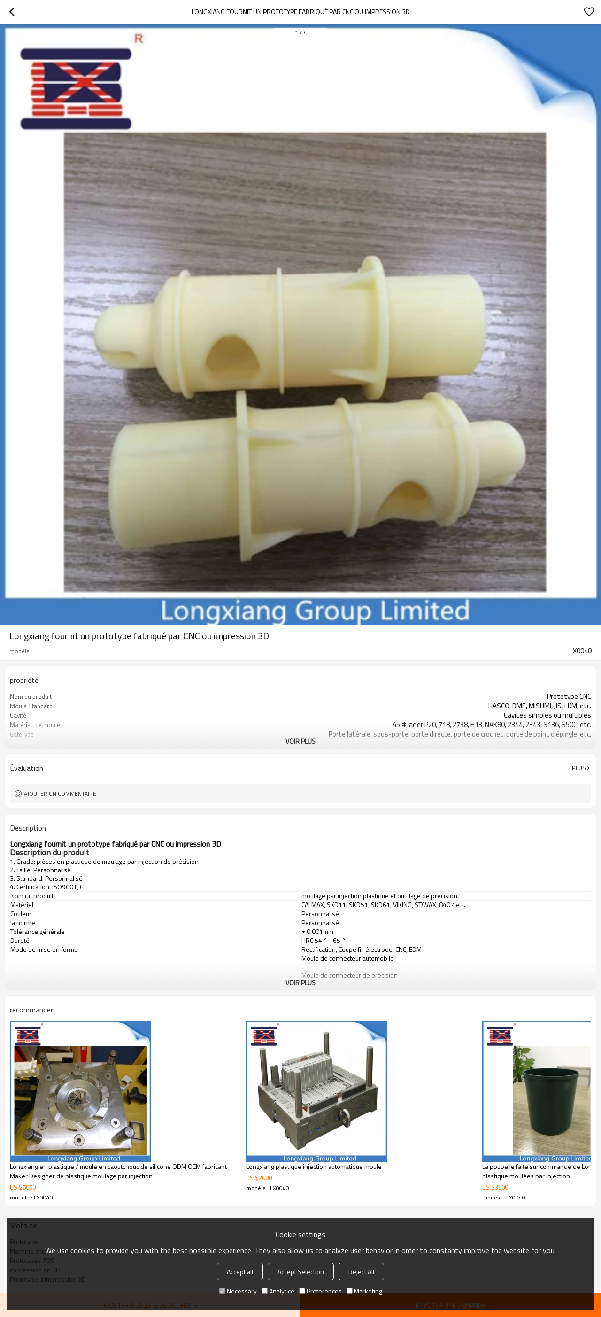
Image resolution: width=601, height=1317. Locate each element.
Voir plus (300, 741)
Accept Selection (300, 1272)
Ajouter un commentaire (60, 793)
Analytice (278, 1291)
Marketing (364, 1291)
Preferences (320, 1291)
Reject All (361, 1272)
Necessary (238, 1291)
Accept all (240, 1272)
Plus (579, 768)
